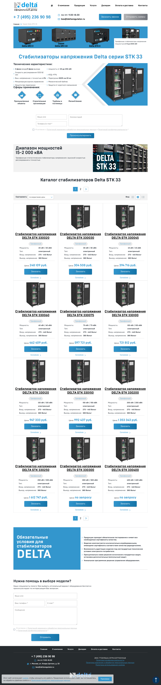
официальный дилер (25, 6)
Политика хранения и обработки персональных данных (110, 663)
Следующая (86, 189)
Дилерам (105, 6)
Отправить (45, 637)
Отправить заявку (135, 17)
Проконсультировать (80, 135)
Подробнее (34, 277)
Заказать (35, 271)
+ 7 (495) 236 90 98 (43, 656)
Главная (52, 5)
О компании (63, 6)
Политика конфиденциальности (110, 660)
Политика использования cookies (110, 665)
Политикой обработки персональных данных (50, 680)
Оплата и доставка (124, 6)
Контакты (143, 6)
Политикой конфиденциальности (112, 129)
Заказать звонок (110, 17)
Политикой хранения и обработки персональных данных (71, 129)
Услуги (93, 6)
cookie (25, 678)
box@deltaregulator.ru (73, 19)
